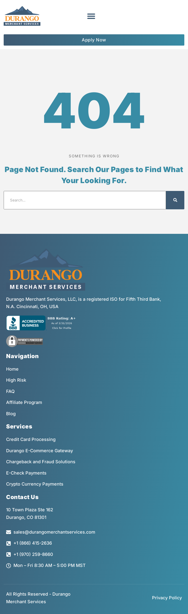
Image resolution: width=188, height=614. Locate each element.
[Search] (175, 200)
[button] (91, 16)
